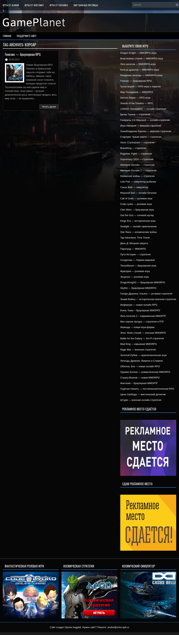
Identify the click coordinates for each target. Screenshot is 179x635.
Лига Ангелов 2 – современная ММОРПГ (143, 316)
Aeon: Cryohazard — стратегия (137, 142)
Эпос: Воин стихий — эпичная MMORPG (143, 332)
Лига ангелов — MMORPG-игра (138, 64)
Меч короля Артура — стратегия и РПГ (142, 321)
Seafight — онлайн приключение (138, 226)
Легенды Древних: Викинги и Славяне (141, 360)
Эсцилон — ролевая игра (134, 276)
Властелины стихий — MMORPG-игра (141, 58)
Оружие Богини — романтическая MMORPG (145, 372)
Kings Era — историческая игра (138, 220)
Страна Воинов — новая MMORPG (140, 377)
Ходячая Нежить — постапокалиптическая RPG (147, 388)
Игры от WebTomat (34, 5)
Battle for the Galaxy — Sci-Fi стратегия (142, 338)
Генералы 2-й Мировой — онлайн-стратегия (145, 120)
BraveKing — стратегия (133, 148)
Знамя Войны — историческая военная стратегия (148, 299)
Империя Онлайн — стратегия (137, 164)
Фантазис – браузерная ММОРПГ (139, 383)
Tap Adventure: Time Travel (135, 237)
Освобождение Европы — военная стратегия (145, 131)
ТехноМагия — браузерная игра (138, 265)
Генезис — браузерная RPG (23, 54)
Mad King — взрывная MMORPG (138, 344)
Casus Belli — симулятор (134, 187)
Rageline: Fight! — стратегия (136, 153)
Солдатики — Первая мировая (137, 260)
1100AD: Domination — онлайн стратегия (143, 108)
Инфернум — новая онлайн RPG (138, 304)
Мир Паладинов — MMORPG (136, 92)
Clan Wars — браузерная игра (137, 209)
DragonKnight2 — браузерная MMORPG (142, 282)
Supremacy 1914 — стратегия (136, 159)
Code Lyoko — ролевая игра (136, 204)
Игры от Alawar (11, 5)
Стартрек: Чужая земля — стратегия (140, 136)
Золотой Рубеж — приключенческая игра (143, 355)
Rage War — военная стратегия (138, 349)
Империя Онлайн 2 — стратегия (138, 170)
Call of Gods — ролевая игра (136, 198)
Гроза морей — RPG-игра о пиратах (140, 86)
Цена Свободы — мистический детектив (143, 394)
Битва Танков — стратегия (135, 114)
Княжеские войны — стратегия (137, 176)
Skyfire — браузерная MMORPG (138, 288)
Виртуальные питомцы (86, 5)
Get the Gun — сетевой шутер (137, 215)
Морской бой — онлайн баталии (138, 192)
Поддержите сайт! (26, 36)
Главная (7, 36)
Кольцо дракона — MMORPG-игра (139, 69)
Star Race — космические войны (138, 232)
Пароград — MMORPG (133, 248)
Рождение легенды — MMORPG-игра (141, 75)
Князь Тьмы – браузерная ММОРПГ (140, 310)
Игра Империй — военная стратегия (140, 125)
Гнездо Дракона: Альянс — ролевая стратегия (146, 293)
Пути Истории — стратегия (135, 254)
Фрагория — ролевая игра (135, 271)
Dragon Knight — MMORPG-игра (138, 53)
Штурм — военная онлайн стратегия (140, 400)
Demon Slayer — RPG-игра (135, 97)
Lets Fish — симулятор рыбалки (138, 181)
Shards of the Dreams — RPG (136, 103)
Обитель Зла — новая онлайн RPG (140, 366)
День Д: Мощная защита (134, 243)
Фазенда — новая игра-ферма (137, 327)
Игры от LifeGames (59, 5)
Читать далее (49, 106)
